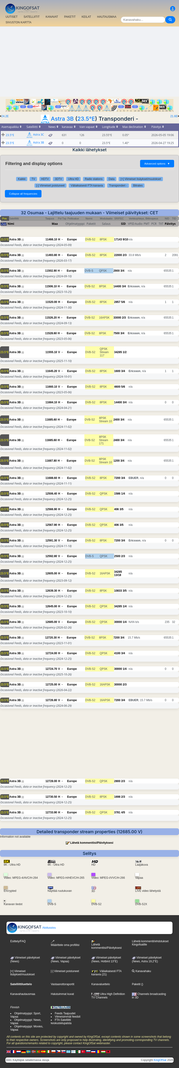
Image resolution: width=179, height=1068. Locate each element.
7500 (117, 333)
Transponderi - (118, 185)
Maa (55, 224)
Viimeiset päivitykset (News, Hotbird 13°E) (106, 959)
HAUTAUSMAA (106, 16)
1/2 (125, 352)
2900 (117, 270)
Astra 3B (62, 118)
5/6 (123, 302)
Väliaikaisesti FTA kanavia (87, 185)
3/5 (122, 509)
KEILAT (86, 16)
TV (33, 179)
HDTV (45, 179)
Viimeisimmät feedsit (67, 1016)
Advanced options (157, 163)
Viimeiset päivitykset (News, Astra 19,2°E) (147, 959)
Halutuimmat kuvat (62, 994)
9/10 (125, 239)
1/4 (123, 493)
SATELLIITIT (31, 16)
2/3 (125, 255)
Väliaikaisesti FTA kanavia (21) (106, 973)
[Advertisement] (89, 61)
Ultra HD (73, 179)
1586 (117, 493)
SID (123, 224)
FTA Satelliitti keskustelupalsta (61, 1021)
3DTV (58, 179)
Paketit (136, 984)
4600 (117, 386)
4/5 (123, 812)
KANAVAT (52, 16)
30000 (118, 622)
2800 (117, 781)
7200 (117, 478)
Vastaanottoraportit (62, 984)
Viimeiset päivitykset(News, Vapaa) (65, 959)
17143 (118, 239)
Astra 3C (38, 135)
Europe (72, 239)
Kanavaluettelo (100, 984)
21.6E (174, 116)
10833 (118, 590)
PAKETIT (70, 16)
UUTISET (11, 16)
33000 (117, 317)
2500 (117, 556)
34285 (118, 352)
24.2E (5, 116)
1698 (117, 796)
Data (111, 179)
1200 (117, 460)
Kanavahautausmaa (22, 994)
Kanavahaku (141, 971)
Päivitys (170, 224)
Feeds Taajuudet (65, 1013)
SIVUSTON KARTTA (18, 22)
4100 (117, 653)
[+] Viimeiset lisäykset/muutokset (140, 179)
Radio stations (94, 179)
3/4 (122, 270)
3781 (117, 812)
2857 (117, 302)
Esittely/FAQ (18, 941)
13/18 (117, 575)
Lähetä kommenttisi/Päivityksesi (91, 842)
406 (116, 509)
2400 (117, 419)
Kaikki (21, 179)
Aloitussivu (31, 927)
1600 (117, 371)
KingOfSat (160, 1060)
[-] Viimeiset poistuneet (50, 185)
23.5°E (86, 118)
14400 (117, 286)
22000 (118, 255)
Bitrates (138, 185)
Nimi (10, 224)
